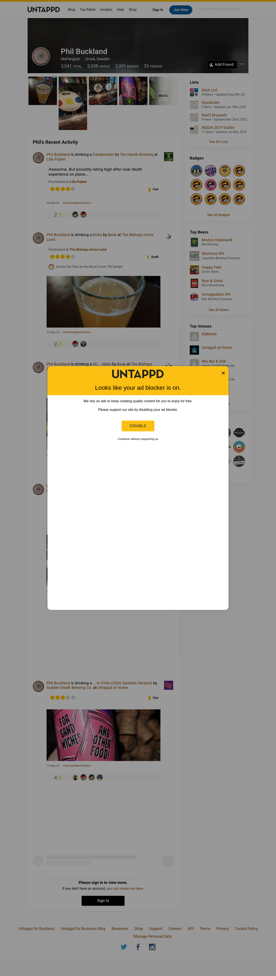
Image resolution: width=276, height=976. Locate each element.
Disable (138, 426)
